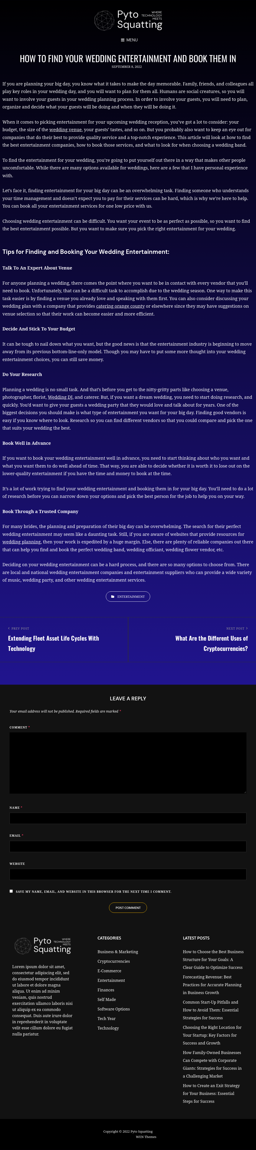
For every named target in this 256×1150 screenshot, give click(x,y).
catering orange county (120, 306)
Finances (106, 990)
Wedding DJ (60, 397)
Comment (20, 727)
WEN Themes (146, 1137)
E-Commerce (109, 971)
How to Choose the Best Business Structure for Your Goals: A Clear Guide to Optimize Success (213, 960)
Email (17, 835)
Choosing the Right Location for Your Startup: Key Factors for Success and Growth (212, 1035)
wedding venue (65, 129)
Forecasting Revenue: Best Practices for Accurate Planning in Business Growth (212, 985)
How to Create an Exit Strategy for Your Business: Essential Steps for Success (211, 1093)
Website (17, 864)
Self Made (107, 1000)
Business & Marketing (118, 952)
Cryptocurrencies (114, 961)
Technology (108, 1028)
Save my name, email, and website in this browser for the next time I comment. (94, 892)
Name (16, 808)
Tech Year (107, 1019)
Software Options (114, 1009)
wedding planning (21, 542)
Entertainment (131, 596)
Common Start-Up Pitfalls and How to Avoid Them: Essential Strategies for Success (211, 1010)
